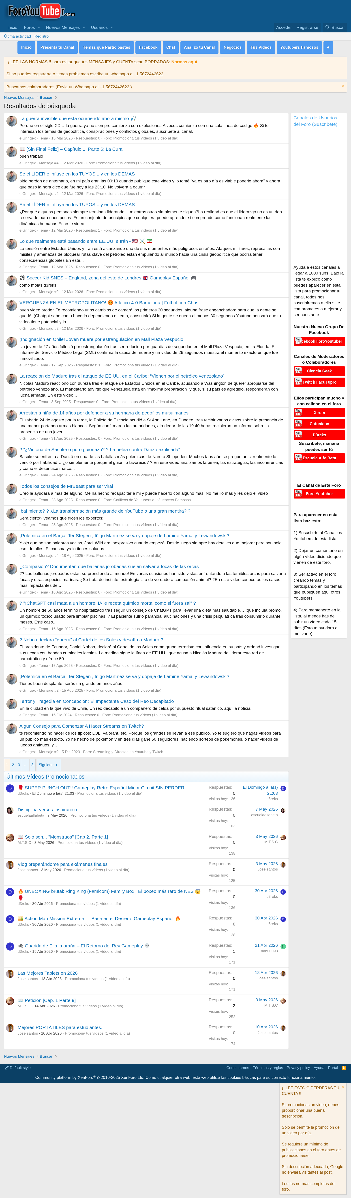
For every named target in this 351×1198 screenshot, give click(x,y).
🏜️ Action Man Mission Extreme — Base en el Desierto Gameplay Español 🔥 (99, 917)
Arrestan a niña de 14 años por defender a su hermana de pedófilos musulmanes (103, 411)
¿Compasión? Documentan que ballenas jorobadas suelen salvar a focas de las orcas (109, 565)
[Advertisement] (319, 196)
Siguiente (47, 764)
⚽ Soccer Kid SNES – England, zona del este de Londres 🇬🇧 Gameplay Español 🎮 (108, 276)
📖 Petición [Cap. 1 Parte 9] (47, 999)
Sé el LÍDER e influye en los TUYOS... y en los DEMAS (77, 172)
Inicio (12, 27)
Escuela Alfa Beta (319, 453)
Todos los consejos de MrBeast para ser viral (66, 484)
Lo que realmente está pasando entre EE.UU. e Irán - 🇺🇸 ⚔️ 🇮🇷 (85, 240)
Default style (18, 1066)
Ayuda (319, 1066)
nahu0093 (269, 950)
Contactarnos (238, 1066)
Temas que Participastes (106, 46)
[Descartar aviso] (343, 85)
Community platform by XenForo (89, 1076)
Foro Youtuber (319, 489)
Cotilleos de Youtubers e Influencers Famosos (152, 499)
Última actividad (17, 36)
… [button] (26, 764)
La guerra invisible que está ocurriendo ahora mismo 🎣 (77, 117)
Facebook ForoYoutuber (319, 339)
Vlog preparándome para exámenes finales (63, 862)
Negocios (233, 46)
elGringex (27, 137)
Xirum (319, 410)
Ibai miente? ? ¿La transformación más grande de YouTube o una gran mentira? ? (104, 509)
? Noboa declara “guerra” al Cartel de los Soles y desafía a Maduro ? (91, 638)
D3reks (319, 431)
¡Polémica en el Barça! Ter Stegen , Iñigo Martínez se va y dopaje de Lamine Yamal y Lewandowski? (124, 534)
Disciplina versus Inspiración (47, 808)
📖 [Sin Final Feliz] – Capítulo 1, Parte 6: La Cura (70, 147)
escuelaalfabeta (31, 814)
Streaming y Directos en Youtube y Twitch (128, 750)
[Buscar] (335, 27)
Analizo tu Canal (199, 46)
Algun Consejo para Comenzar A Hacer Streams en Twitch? (81, 724)
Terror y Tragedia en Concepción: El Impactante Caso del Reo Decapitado (96, 699)
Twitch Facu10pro (319, 379)
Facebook (148, 46)
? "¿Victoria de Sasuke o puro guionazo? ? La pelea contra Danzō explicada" (99, 448)
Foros (29, 27)
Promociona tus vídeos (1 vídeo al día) (145, 137)
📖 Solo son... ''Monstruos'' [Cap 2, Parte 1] (63, 835)
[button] (39, 27)
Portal (333, 1066)
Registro (41, 36)
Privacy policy (298, 1066)
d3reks (23, 792)
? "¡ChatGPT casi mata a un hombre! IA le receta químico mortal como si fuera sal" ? (107, 601)
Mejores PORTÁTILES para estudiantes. (60, 1026)
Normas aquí (184, 60)
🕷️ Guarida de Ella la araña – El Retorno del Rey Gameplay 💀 (84, 944)
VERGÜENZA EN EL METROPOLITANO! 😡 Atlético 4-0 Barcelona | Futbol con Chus (108, 301)
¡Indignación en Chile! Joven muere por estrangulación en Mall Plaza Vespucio (101, 338)
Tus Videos (261, 46)
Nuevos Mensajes (63, 27)
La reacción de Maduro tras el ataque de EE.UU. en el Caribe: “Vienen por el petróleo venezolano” (122, 374)
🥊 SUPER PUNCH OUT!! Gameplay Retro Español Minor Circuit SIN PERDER (101, 786)
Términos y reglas (268, 1066)
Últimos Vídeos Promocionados (45, 775)
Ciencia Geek (319, 369)
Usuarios (99, 27)
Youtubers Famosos (299, 46)
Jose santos (28, 868)
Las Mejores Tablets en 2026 (48, 971)
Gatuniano (319, 421)
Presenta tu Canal (57, 46)
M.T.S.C (24, 841)
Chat (170, 46)
